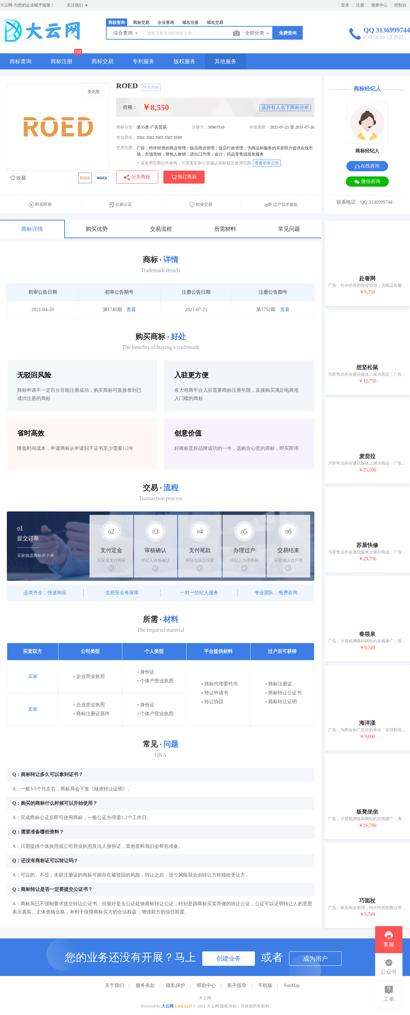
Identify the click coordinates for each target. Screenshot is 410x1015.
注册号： (200, 127)
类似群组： (126, 137)
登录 (345, 5)
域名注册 (190, 22)
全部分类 (257, 33)
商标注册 (61, 61)
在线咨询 (367, 166)
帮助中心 (206, 985)
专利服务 (143, 61)
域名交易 (215, 22)
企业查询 (166, 22)
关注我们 (78, 5)
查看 (131, 309)
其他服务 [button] (225, 61)
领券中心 (379, 5)
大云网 (167, 1006)
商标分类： (126, 127)
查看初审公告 (267, 163)
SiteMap (292, 985)
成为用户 (315, 958)
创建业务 (228, 958)
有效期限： (259, 127)
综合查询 (126, 33)
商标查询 (116, 22)
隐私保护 (175, 985)
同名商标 (151, 87)
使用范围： (126, 147)
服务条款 (145, 985)
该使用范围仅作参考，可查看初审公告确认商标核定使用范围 (194, 163)
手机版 (265, 985)
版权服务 (184, 61)
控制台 (400, 5)
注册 (360, 5)
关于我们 (114, 985)
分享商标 (137, 177)
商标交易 (141, 22)
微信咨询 (367, 182)
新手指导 (236, 985)
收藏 (18, 178)
